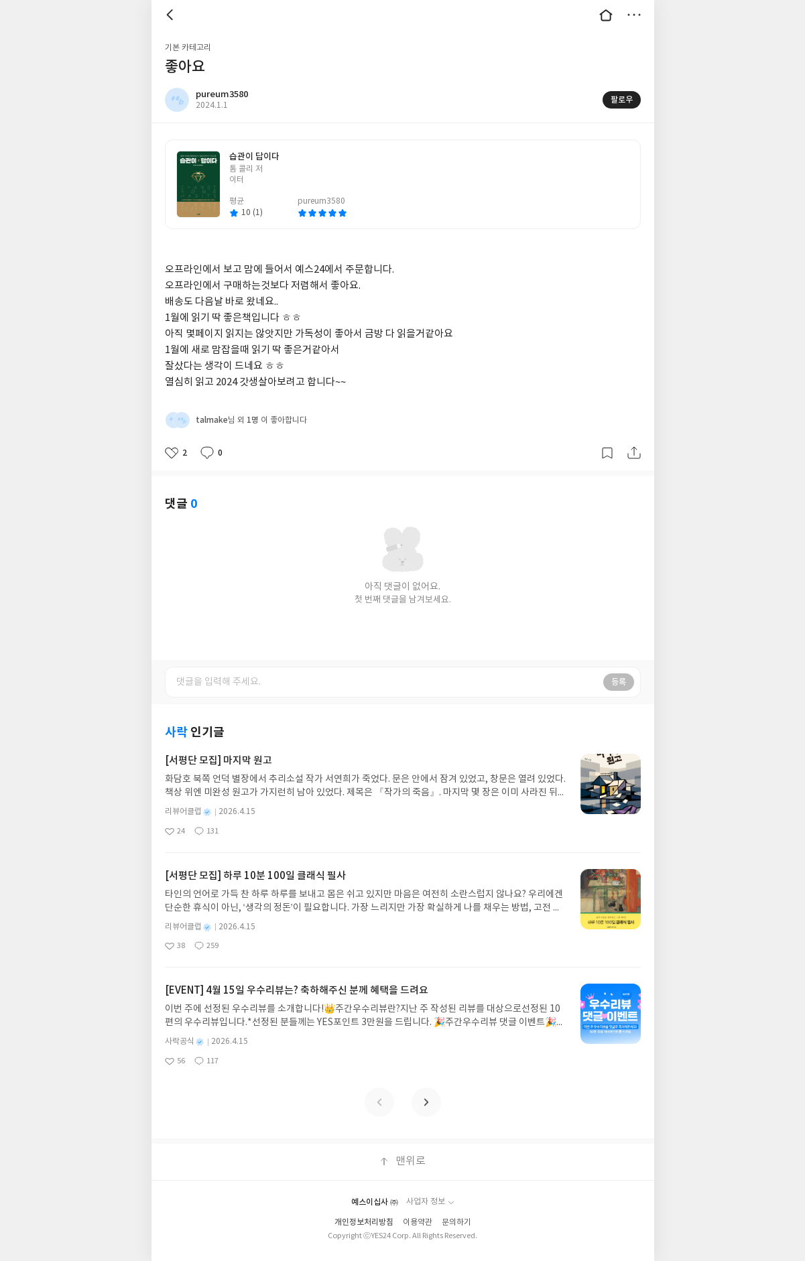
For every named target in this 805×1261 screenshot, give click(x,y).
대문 (606, 14)
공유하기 (634, 453)
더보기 (634, 14)
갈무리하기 (607, 453)
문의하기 (456, 1222)
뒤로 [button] (171, 14)
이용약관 (417, 1222)
